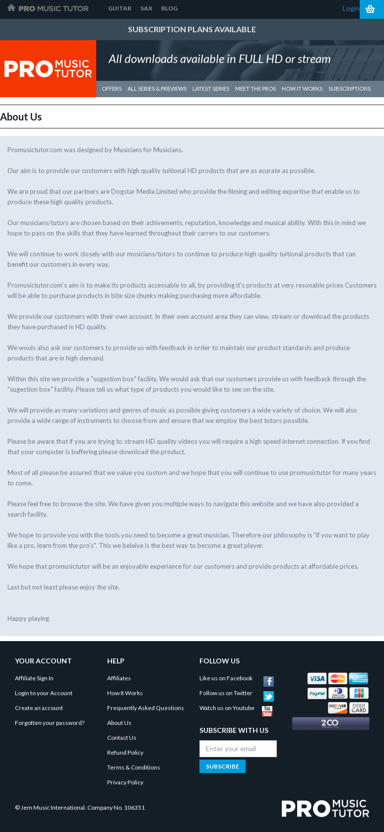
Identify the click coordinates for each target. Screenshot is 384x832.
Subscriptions (349, 88)
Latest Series (210, 88)
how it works (302, 88)
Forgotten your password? (49, 722)
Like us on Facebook (236, 678)
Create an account (39, 708)
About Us (119, 722)
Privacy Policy (125, 782)
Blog (169, 8)
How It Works (125, 693)
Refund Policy (125, 752)
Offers (112, 88)
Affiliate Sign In (34, 678)
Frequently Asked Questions (145, 708)
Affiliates (119, 678)
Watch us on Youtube (235, 708)
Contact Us (121, 737)
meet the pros (255, 88)
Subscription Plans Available (192, 29)
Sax (146, 8)
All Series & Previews (157, 88)
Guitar (119, 8)
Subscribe (222, 766)
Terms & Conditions (133, 767)
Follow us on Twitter (236, 693)
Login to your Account (43, 693)
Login (351, 8)
